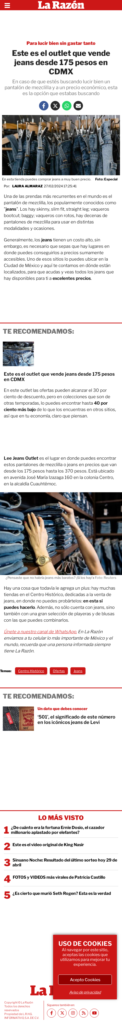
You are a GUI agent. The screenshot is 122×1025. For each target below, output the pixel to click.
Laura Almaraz (27, 186)
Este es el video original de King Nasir (48, 844)
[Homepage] (61, 5)
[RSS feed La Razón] (83, 1013)
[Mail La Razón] (78, 105)
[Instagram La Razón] (72, 1013)
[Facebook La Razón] (43, 105)
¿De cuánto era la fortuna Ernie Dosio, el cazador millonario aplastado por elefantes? (58, 830)
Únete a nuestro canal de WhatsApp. (40, 631)
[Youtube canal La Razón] (94, 1013)
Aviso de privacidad (85, 992)
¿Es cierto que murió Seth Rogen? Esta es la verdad (62, 893)
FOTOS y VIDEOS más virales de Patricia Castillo (59, 877)
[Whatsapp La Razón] (66, 105)
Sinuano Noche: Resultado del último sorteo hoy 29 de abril (65, 862)
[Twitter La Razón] (55, 105)
